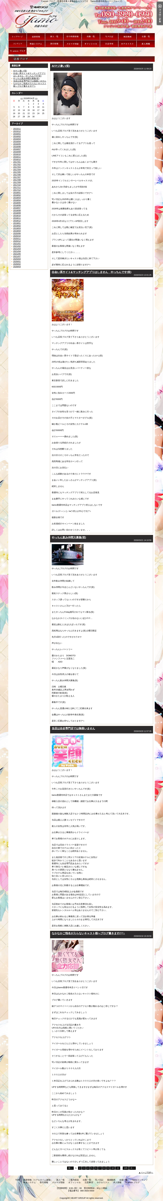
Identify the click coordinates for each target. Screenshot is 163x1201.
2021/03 (17, 248)
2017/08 (17, 180)
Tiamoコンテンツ (17, 43)
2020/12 (17, 241)
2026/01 (17, 261)
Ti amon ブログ (17, 51)
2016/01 (17, 134)
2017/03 (17, 167)
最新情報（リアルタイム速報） (36, 36)
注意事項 (109, 43)
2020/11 (17, 238)
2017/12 (17, 190)
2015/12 (17, 131)
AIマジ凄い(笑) (20, 71)
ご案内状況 (72, 36)
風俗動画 (127, 36)
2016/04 (17, 141)
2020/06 (17, 233)
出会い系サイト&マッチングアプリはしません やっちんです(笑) (29, 74)
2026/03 (17, 266)
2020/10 (17, 236)
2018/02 (17, 195)
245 (126, 1168)
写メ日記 (109, 36)
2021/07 (17, 256)
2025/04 (17, 259)
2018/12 (17, 220)
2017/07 (17, 177)
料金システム (36, 43)
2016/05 (17, 144)
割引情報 (54, 43)
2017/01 (17, 162)
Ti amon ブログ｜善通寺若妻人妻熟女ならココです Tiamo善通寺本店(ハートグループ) (81, 17)
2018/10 (17, 215)
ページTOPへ (147, 1172)
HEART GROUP (78, 1198)
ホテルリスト (127, 43)
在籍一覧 (146, 36)
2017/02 (17, 164)
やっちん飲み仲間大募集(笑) (26, 78)
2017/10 (17, 185)
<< (21, 98)
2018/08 (17, 210)
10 (112, 1168)
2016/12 (17, 159)
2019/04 (17, 231)
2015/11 (17, 128)
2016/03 (17, 139)
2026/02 (17, 264)
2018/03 (17, 197)
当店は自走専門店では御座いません (29, 81)
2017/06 (17, 174)
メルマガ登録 (72, 43)
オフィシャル (91, 43)
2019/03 (17, 228)
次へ (132, 1168)
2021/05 (17, 254)
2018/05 (17, 203)
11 (118, 1168)
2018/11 (17, 218)
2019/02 (17, 225)
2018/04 (17, 200)
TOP (17, 36)
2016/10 (17, 154)
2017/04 (17, 169)
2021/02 (17, 246)
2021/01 (17, 243)
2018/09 (17, 213)
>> (36, 98)
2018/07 (17, 208)
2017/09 (17, 182)
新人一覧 (54, 36)
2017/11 (17, 187)
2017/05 (17, 172)
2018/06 (17, 205)
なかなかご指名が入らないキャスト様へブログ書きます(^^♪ (29, 84)
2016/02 (17, 136)
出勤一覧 (91, 36)
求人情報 (146, 43)
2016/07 (17, 149)
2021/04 (17, 251)
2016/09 (17, 151)
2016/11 (17, 157)
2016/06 (17, 146)
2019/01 (17, 223)
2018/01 (17, 192)
